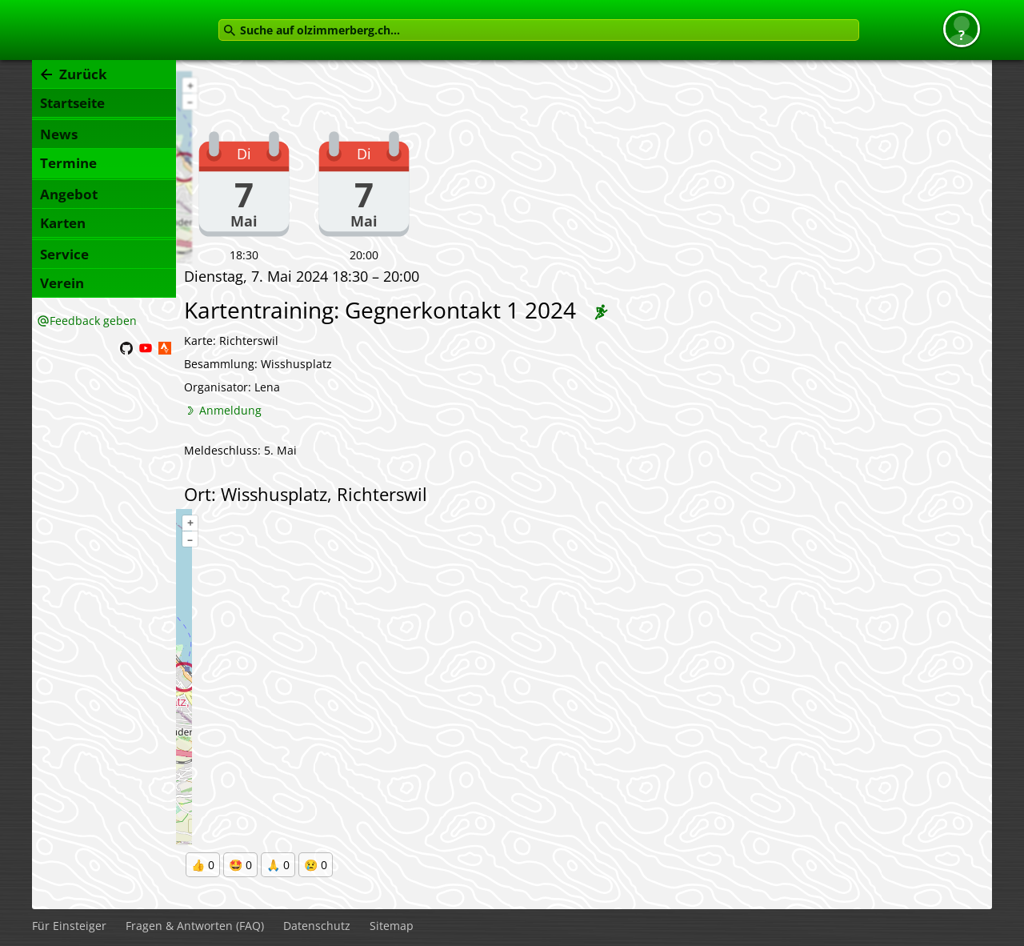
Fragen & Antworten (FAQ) (195, 925)
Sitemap (392, 925)
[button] (961, 28)
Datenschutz (316, 925)
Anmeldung (230, 410)
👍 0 (202, 864)
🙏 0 (278, 864)
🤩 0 (240, 864)
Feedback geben (93, 320)
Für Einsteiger (69, 925)
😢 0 (315, 864)
